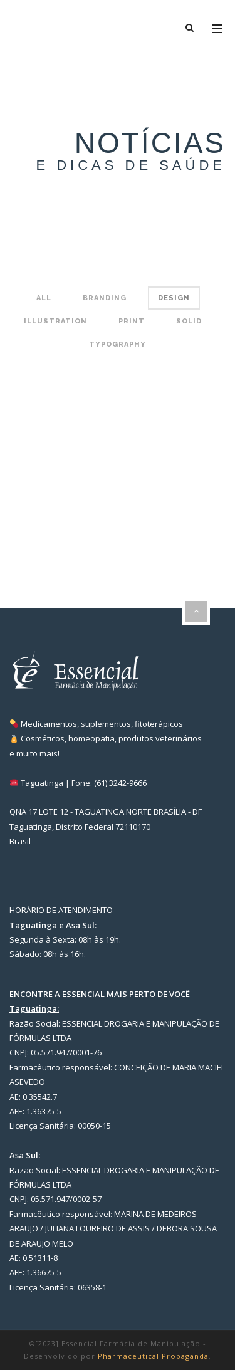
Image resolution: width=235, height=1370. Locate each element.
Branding (105, 298)
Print (131, 321)
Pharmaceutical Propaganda (153, 1356)
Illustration (55, 321)
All (43, 298)
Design (174, 298)
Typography (117, 344)
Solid (189, 321)
